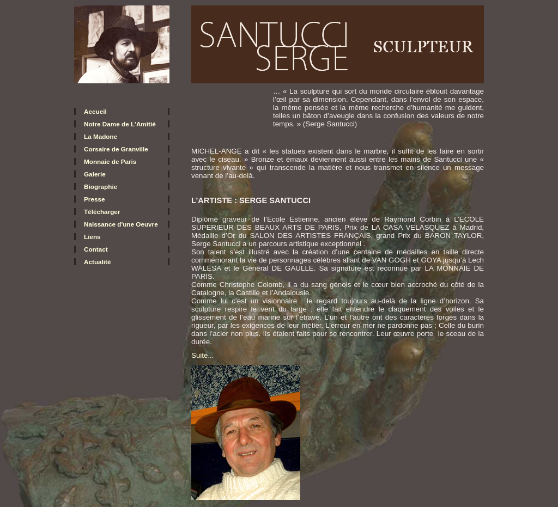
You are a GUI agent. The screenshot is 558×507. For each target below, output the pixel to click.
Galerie (95, 174)
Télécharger (102, 211)
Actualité (97, 261)
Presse (94, 199)
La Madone (100, 136)
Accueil (95, 111)
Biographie (100, 186)
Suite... (202, 355)
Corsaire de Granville (116, 148)
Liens (92, 236)
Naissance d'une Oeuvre (121, 224)
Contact (96, 249)
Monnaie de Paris (110, 161)
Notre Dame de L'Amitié (120, 123)
